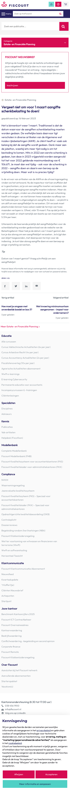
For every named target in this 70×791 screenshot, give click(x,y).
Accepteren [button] (51, 774)
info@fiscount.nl (13, 709)
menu (6, 13)
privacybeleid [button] (44, 730)
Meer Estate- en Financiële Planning (20, 326)
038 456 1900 (12, 705)
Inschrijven (12, 85)
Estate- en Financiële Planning (18, 99)
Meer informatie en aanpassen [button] (35, 784)
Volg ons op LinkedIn (15, 713)
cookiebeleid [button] (15, 743)
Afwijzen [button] (18, 774)
